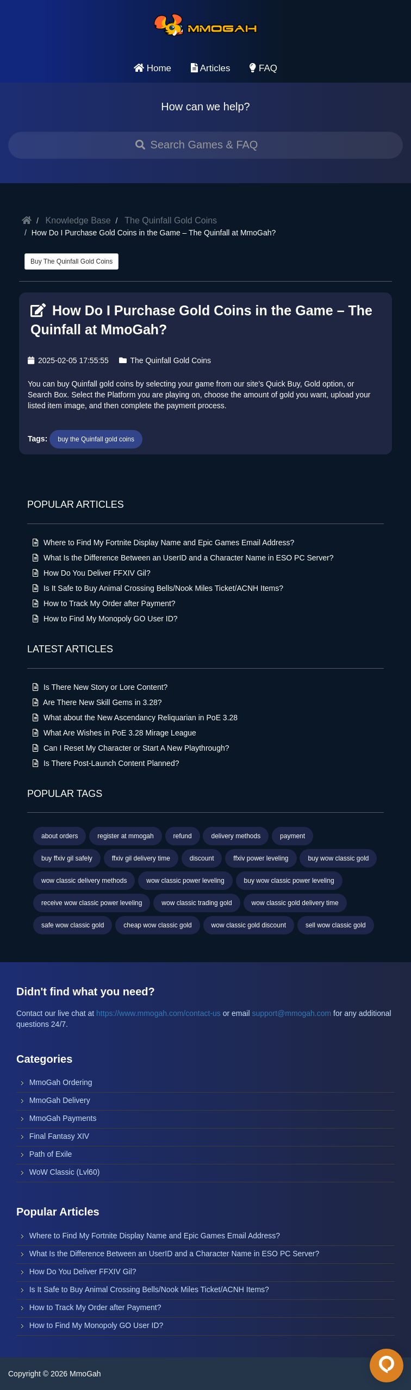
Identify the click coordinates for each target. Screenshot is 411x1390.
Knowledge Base (78, 220)
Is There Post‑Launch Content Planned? (106, 763)
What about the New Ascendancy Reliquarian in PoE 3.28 (135, 717)
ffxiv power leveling (260, 858)
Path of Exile (50, 1154)
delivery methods (235, 836)
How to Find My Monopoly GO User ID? (105, 618)
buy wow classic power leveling (289, 880)
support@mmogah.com (291, 1013)
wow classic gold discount (248, 925)
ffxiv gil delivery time (141, 858)
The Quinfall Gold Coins (170, 220)
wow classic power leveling (185, 880)
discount (202, 858)
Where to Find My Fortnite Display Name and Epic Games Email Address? (163, 542)
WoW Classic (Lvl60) (64, 1172)
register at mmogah (125, 836)
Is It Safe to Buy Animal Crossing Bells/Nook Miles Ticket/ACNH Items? (158, 588)
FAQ (263, 68)
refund (182, 836)
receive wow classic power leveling (91, 903)
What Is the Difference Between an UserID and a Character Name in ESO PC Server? (183, 557)
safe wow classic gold (72, 925)
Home (152, 68)
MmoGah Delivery (59, 1100)
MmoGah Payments (63, 1118)
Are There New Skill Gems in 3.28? (97, 702)
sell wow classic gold (336, 925)
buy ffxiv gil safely (66, 858)
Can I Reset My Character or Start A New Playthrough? (131, 748)
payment (292, 836)
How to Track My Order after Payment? (104, 603)
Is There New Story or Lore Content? (100, 687)
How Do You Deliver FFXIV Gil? (92, 573)
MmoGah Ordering (60, 1082)
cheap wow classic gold (157, 925)
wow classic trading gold (196, 903)
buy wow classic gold (338, 858)
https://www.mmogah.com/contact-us (158, 1013)
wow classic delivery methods (84, 880)
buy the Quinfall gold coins (96, 439)
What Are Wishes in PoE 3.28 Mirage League (114, 732)
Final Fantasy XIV (59, 1136)
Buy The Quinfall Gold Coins (71, 261)
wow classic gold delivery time (295, 903)
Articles (211, 68)
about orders (59, 836)
